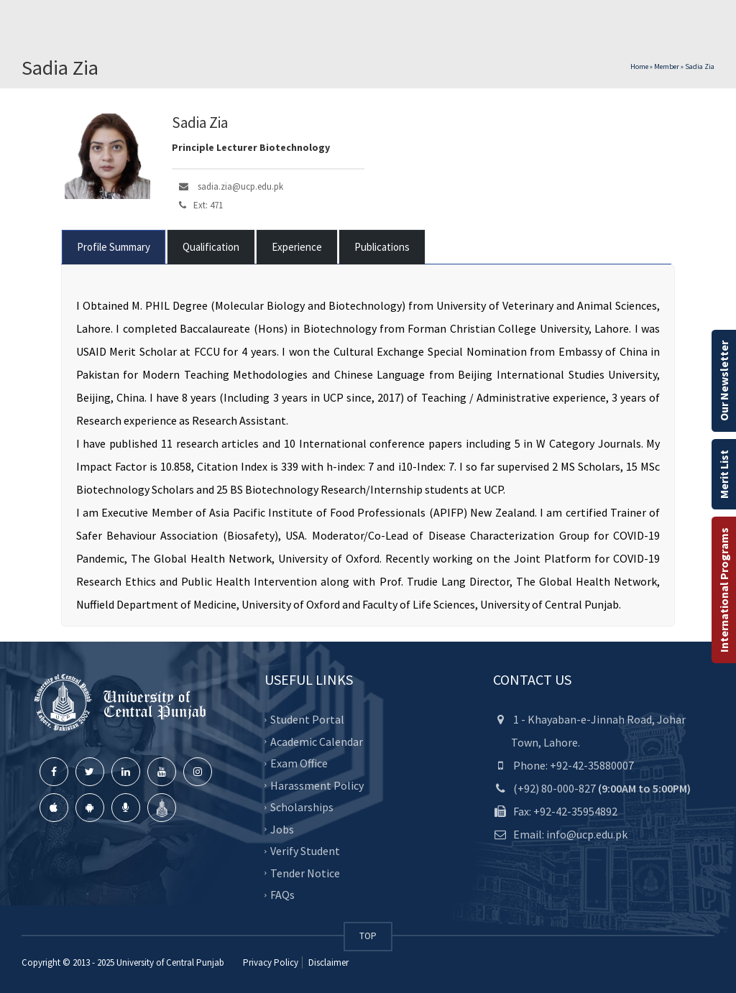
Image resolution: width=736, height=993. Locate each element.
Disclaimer (327, 962)
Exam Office (299, 763)
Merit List (724, 474)
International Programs (724, 589)
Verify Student (305, 851)
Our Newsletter (724, 381)
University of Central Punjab (170, 962)
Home (639, 66)
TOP (368, 936)
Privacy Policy (270, 962)
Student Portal (307, 719)
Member (666, 66)
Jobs (282, 829)
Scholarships (302, 807)
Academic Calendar (316, 741)
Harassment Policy (317, 785)
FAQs (282, 894)
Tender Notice (305, 873)
